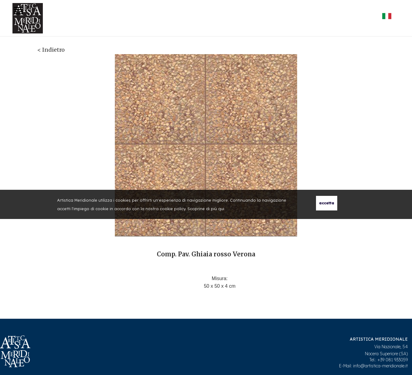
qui (221, 208)
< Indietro (51, 49)
